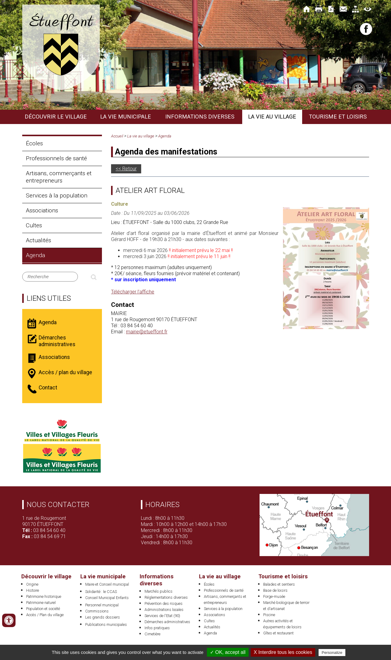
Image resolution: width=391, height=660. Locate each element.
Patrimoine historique (43, 596)
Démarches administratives (167, 621)
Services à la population (56, 195)
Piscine (269, 614)
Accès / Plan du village (45, 614)
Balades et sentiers (279, 584)
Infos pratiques (157, 628)
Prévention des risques (164, 603)
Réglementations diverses (166, 597)
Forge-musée (274, 596)
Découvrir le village (56, 116)
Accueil (117, 136)
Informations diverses (199, 116)
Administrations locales (164, 609)
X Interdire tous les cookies (283, 652)
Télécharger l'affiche (132, 292)
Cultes (34, 225)
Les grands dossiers (102, 617)
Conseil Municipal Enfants (107, 597)
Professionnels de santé (56, 158)
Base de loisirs (275, 590)
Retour (129, 169)
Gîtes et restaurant (278, 633)
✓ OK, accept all (228, 652)
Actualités (38, 240)
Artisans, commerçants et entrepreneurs (59, 177)
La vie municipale (125, 116)
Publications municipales (106, 624)
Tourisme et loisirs (338, 116)
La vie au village (272, 116)
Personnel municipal (102, 605)
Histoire (32, 590)
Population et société (43, 608)
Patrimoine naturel (41, 602)
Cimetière (152, 634)
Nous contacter (58, 504)
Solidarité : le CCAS (101, 591)
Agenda (35, 255)
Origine (32, 584)
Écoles (34, 143)
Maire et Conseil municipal (107, 584)
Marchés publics (159, 591)
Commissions (97, 611)
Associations (42, 210)
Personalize (332, 652)
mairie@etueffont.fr (146, 332)
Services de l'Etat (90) (162, 615)
